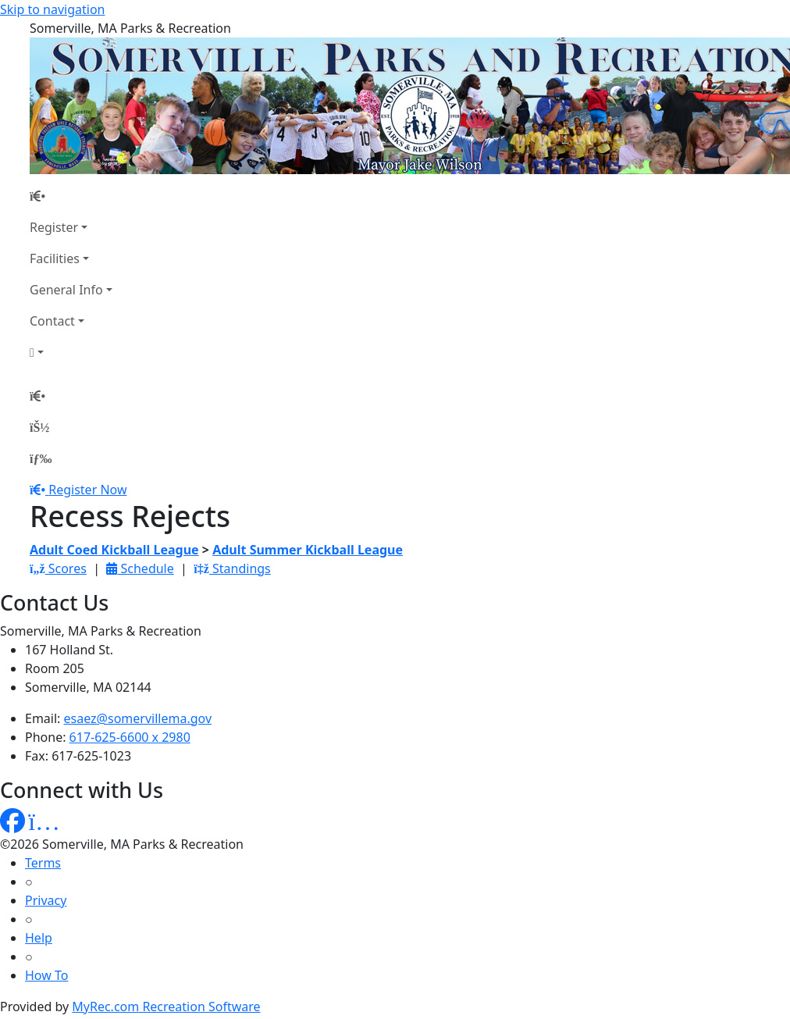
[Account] (71, 352)
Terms (43, 862)
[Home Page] (71, 196)
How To (46, 975)
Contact (52, 321)
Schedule (139, 568)
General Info (66, 289)
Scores (58, 568)
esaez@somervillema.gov (138, 718)
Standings (232, 568)
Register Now (87, 489)
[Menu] (41, 458)
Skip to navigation (52, 9)
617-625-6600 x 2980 (129, 737)
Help (38, 937)
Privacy (45, 900)
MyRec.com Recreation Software (166, 1006)
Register (54, 227)
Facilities (55, 258)
